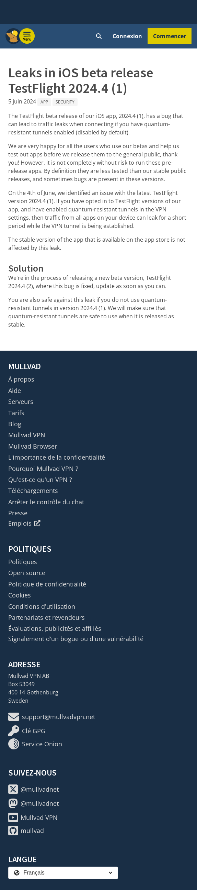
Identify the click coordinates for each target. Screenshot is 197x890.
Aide (14, 390)
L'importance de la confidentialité (56, 457)
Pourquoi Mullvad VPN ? (43, 468)
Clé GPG (26, 730)
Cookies (19, 595)
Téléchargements (33, 490)
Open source (26, 573)
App (44, 102)
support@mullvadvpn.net (51, 716)
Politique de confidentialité (47, 584)
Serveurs (20, 401)
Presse (17, 513)
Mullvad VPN (26, 435)
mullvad (26, 830)
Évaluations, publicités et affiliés (54, 628)
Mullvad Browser (32, 446)
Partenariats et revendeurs (46, 617)
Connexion (127, 36)
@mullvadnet (33, 789)
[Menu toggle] (27, 36)
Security (65, 102)
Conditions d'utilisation (41, 606)
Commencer (169, 36)
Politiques (22, 562)
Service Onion (35, 743)
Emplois (24, 523)
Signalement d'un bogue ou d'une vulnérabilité (75, 639)
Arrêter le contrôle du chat (46, 502)
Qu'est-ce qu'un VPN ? (40, 479)
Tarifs (16, 413)
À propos (21, 379)
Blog (14, 424)
